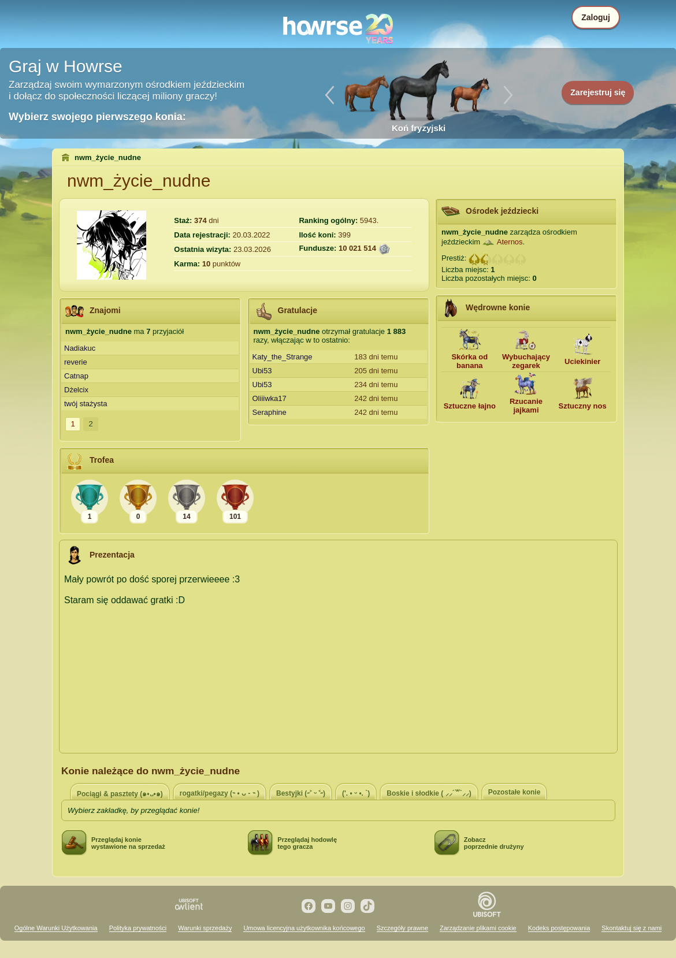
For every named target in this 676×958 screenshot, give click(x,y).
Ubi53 (262, 370)
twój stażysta (85, 403)
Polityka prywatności (138, 927)
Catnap (76, 376)
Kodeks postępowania (559, 927)
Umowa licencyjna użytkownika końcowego (304, 927)
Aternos (510, 241)
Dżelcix (76, 389)
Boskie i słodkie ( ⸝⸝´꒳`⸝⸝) (429, 793)
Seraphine (269, 412)
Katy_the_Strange (282, 356)
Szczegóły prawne (402, 927)
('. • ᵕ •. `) (356, 793)
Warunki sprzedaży (205, 927)
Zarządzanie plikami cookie (478, 927)
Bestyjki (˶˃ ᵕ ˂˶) (300, 793)
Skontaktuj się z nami (631, 927)
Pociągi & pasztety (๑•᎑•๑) (120, 794)
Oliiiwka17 (269, 398)
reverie (75, 362)
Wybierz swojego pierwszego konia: (97, 116)
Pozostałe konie (514, 792)
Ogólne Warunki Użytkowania (56, 927)
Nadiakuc (79, 348)
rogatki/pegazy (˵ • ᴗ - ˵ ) (219, 793)
